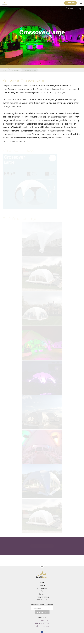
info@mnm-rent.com (42, 626)
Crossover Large (30, 70)
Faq (42, 591)
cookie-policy (42, 600)
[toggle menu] (81, 3)
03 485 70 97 (42, 620)
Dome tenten (15, 70)
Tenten (5, 70)
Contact (42, 594)
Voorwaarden (42, 588)
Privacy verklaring (42, 597)
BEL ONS (70, 3)
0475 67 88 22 (42, 623)
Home (42, 582)
